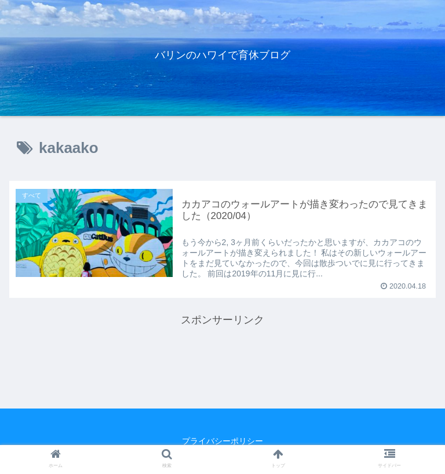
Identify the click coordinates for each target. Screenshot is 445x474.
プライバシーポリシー (222, 441)
